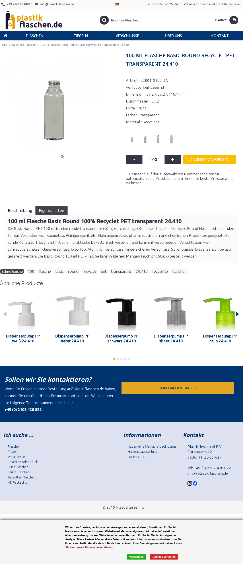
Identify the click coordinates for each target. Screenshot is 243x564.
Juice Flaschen (18, 467)
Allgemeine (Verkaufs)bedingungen (153, 446)
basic (59, 271)
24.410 (142, 271)
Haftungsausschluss (142, 451)
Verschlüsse (16, 457)
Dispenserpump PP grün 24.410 (220, 338)
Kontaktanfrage (178, 387)
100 (31, 271)
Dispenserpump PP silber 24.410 (171, 338)
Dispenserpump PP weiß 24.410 (23, 338)
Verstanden (136, 556)
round (73, 271)
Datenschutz (137, 457)
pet (104, 271)
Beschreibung (20, 210)
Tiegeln (13, 451)
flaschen (179, 271)
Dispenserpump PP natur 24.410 (72, 338)
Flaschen (14, 446)
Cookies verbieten (163, 556)
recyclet (89, 271)
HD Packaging (17, 482)
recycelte (160, 271)
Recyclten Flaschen (21, 477)
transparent (121, 271)
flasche (45, 271)
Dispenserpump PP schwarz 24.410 (122, 338)
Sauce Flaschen (19, 472)
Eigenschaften (51, 210)
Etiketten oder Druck (23, 462)
